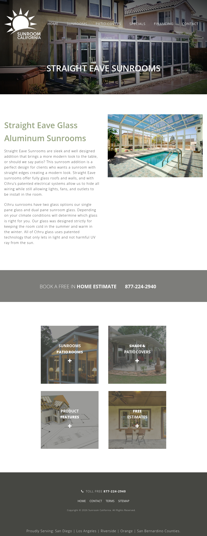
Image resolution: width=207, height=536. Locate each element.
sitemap (123, 501)
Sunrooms (77, 23)
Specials (137, 23)
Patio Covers (108, 23)
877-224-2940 (140, 286)
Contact (190, 23)
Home (52, 23)
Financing (164, 23)
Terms (110, 501)
